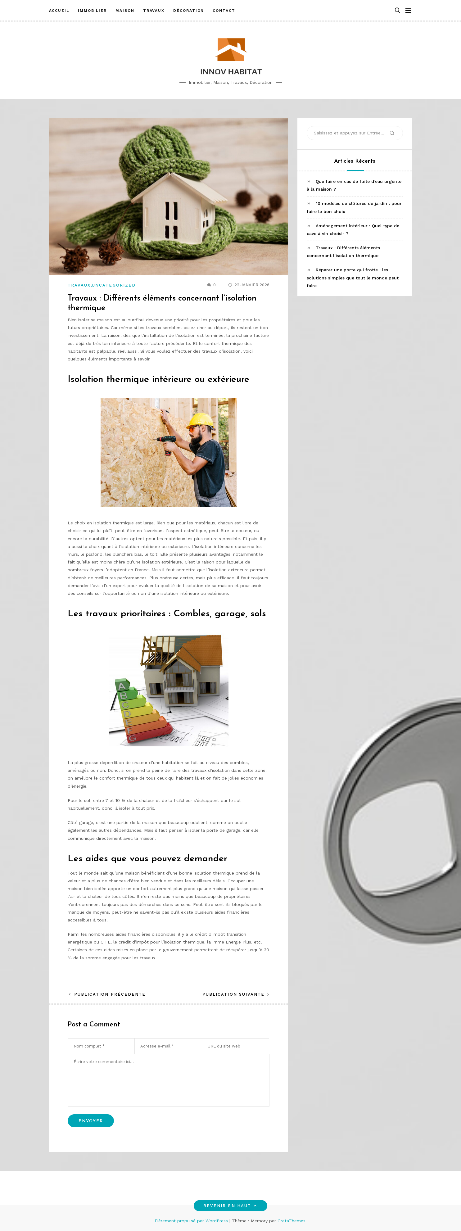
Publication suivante (233, 994)
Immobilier (92, 10)
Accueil (59, 10)
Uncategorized (114, 285)
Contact (224, 10)
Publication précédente (110, 994)
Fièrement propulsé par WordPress (192, 1220)
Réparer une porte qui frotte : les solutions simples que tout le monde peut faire (353, 277)
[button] (397, 10)
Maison (124, 10)
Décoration (188, 10)
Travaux (154, 10)
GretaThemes (291, 1220)
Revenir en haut (230, 1205)
